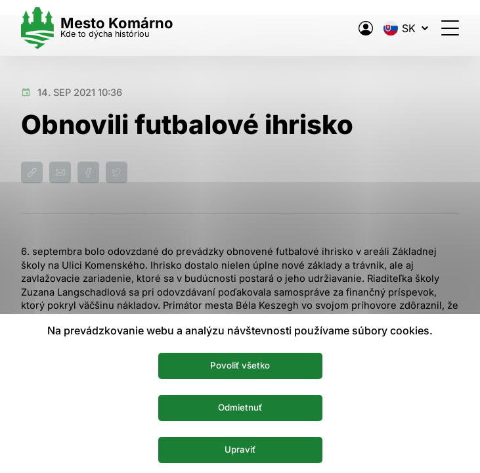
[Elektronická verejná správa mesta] (366, 28)
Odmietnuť (240, 407)
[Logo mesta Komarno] (97, 28)
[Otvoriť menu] (450, 27)
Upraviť (240, 449)
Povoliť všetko (240, 365)
